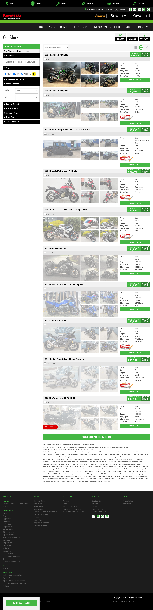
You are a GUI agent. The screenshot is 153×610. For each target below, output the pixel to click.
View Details (135, 80)
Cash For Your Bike (41, 514)
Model (7, 97)
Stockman (7, 540)
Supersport (7, 516)
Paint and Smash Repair (72, 509)
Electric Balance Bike (11, 562)
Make (7, 90)
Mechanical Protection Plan (73, 512)
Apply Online (38, 520)
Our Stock (65, 27)
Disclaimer (127, 504)
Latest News (143, 27)
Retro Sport (7, 524)
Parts (65, 504)
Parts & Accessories (102, 27)
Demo (16, 74)
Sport (5, 513)
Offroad (6, 548)
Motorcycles (8, 510)
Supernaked (8, 521)
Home (41, 27)
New (8, 74)
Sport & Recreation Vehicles (14, 580)
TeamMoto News (99, 512)
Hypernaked (8, 527)
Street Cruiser (8, 532)
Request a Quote (40, 525)
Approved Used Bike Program (45, 512)
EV (4, 559)
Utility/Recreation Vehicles (13, 575)
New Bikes (52, 27)
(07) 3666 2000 (120, 9)
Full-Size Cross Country (12, 556)
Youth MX (7, 551)
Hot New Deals (39, 501)
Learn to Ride (97, 509)
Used (24, 74)
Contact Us (96, 501)
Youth (5, 568)
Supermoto (7, 543)
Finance (118, 27)
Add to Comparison (53, 59)
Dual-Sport (7, 545)
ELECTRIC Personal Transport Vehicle (14, 584)
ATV (4, 566)
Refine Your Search (14, 46)
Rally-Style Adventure (11, 537)
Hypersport (7, 518)
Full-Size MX (8, 553)
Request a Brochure (41, 522)
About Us (130, 27)
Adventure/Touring (10, 529)
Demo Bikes (38, 506)
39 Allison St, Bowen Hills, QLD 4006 (98, 9)
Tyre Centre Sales (70, 506)
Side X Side (7, 572)
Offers (76, 27)
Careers (95, 506)
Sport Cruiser (8, 535)
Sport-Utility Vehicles (11, 578)
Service (87, 27)
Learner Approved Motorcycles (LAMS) (15, 505)
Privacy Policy (128, 501)
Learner (6, 501)
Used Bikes (38, 509)
